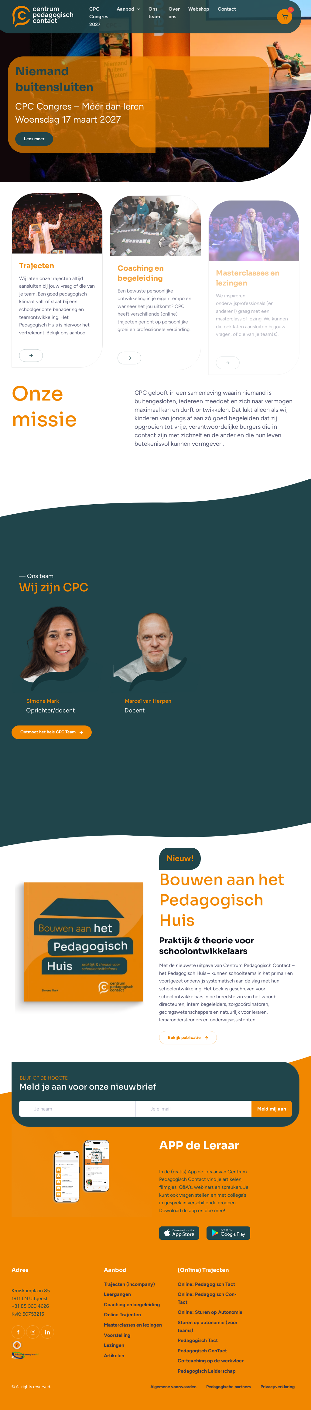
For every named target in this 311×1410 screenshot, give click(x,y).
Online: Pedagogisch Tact (206, 1284)
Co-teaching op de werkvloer (211, 1361)
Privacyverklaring (278, 1386)
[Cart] (284, 16)
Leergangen (117, 1294)
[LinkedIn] (47, 1332)
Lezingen (114, 1345)
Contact (227, 9)
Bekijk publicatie (188, 1038)
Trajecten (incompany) (129, 1284)
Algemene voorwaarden (173, 1386)
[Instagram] (32, 1332)
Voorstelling (117, 1335)
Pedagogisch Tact (198, 1340)
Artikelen (114, 1355)
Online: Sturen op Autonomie (210, 1312)
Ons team (154, 13)
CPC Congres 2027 (98, 16)
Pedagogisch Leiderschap (207, 1371)
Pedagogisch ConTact (202, 1351)
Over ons (174, 13)
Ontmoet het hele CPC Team (52, 732)
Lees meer (34, 138)
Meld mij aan (271, 1109)
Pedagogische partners (228, 1386)
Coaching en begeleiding (132, 1304)
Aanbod (125, 9)
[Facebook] (18, 1332)
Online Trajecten (122, 1314)
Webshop (198, 9)
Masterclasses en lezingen (133, 1325)
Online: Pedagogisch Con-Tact (207, 1298)
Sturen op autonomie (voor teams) (208, 1326)
